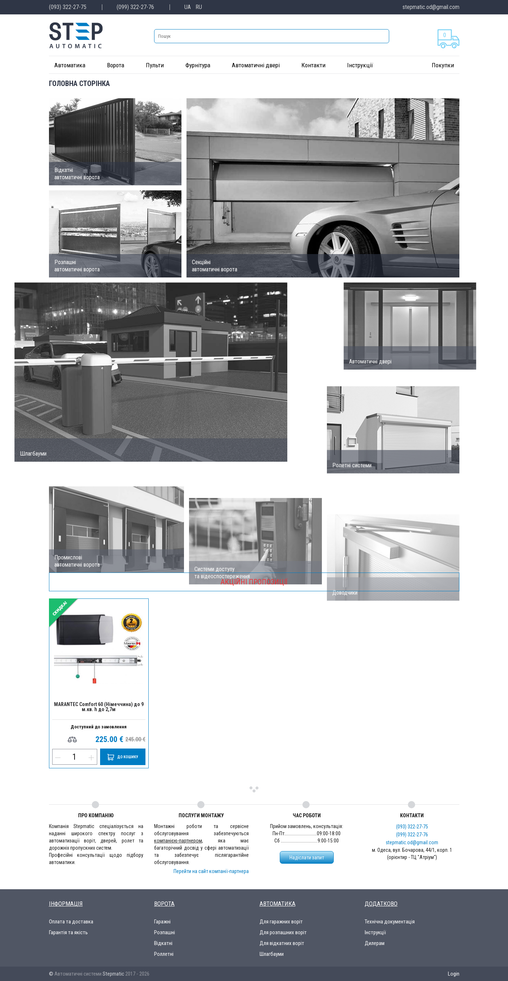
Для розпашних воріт (283, 932)
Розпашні (164, 932)
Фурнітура (197, 65)
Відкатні (163, 943)
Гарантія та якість (68, 932)
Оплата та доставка (71, 921)
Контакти (313, 65)
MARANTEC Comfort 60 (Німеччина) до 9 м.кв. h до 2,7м (99, 707)
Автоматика (69, 65)
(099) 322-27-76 (135, 7)
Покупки (443, 65)
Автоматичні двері (256, 65)
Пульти (155, 65)
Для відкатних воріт (282, 943)
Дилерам (375, 943)
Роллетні (164, 954)
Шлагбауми (272, 954)
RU (198, 7)
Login (453, 974)
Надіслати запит (306, 857)
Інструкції (360, 65)
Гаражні (162, 921)
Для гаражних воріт (281, 921)
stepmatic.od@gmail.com (431, 7)
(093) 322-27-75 (67, 7)
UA (187, 7)
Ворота (115, 65)
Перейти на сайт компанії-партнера (211, 871)
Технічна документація (390, 921)
